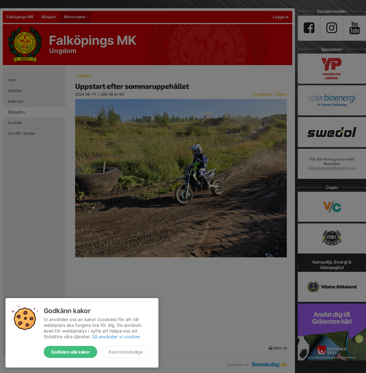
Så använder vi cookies (116, 336)
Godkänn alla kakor (70, 352)
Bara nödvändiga (125, 352)
